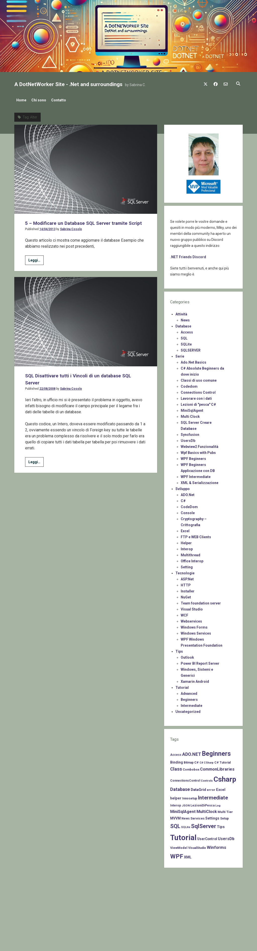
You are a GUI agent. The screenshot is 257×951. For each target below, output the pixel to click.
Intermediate (191, 704)
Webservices (191, 620)
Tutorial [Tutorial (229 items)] (183, 836)
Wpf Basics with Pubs (198, 451)
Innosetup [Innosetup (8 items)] (189, 797)
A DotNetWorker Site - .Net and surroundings (68, 84)
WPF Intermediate (196, 475)
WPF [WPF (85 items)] (176, 854)
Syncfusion (190, 433)
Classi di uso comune (199, 379)
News (185, 319)
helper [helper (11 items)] (175, 797)
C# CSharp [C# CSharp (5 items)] (207, 761)
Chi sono (41, 100)
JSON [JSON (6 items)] (186, 804)
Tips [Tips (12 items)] (221, 825)
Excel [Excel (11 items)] (220, 788)
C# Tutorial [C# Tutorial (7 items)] (222, 761)
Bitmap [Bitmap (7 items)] (189, 761)
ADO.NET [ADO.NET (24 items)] (191, 752)
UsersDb (188, 439)
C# (183, 499)
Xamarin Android (195, 680)
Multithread (190, 554)
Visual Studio (192, 608)
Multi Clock (190, 415)
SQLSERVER (191, 349)
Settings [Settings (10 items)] (212, 817)
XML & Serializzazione (199, 481)
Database (183, 325)
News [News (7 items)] (185, 817)
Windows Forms (194, 626)
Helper (186, 541)
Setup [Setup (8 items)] (224, 817)
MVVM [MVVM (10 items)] (175, 817)
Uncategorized (188, 710)
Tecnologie (185, 572)
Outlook (187, 656)
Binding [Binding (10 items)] (176, 761)
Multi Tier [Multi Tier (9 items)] (225, 810)
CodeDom (189, 505)
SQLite (186, 343)
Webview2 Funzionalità (199, 445)
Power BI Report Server (200, 662)
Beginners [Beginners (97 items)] (216, 752)
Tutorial (182, 686)
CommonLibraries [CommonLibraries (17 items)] (217, 767)
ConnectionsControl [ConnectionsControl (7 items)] (185, 779)
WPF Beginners (193, 457)
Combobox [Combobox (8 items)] (191, 768)
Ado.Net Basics (193, 361)
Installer (188, 590)
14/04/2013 (47, 234)
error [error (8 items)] (211, 788)
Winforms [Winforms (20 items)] (216, 845)
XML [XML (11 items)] (187, 856)
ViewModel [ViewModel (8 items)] (178, 846)
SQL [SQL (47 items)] (175, 825)
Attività (181, 313)
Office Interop (192, 560)
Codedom (189, 385)
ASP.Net (187, 578)
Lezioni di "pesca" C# (198, 403)
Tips (179, 650)
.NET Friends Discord (188, 255)
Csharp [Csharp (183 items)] (225, 778)
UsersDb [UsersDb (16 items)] (226, 837)
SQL (184, 337)
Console (188, 511)
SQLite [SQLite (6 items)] (185, 825)
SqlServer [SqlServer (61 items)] (203, 824)
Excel (185, 529)
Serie (179, 355)
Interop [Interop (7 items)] (175, 804)
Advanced (189, 692)
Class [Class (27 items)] (176, 767)
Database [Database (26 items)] (180, 787)
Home (21, 100)
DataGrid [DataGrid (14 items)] (198, 788)
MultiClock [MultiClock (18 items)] (207, 810)
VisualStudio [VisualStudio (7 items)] (197, 846)
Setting (187, 566)
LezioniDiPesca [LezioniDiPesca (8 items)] (202, 804)
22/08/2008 (47, 394)
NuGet (186, 596)
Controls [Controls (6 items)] (207, 779)
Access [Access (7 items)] (175, 753)
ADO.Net (188, 493)
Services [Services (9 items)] (197, 817)
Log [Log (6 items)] (217, 804)
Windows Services (196, 632)
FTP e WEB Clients (196, 535)
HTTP (186, 584)
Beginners (189, 698)
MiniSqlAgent (192, 409)
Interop (187, 548)
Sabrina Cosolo (71, 234)
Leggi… (36, 266)
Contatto (63, 100)
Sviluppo (182, 487)
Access (187, 331)
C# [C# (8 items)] (196, 761)
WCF (184, 614)
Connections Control (198, 391)
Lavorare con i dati (196, 397)
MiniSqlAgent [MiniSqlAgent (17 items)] (183, 810)
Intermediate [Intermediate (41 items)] (213, 796)
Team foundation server (201, 602)
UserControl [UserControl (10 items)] (207, 837)
